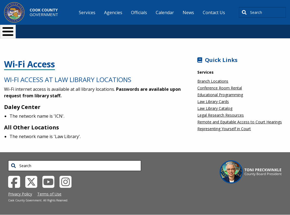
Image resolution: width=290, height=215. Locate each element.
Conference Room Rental (219, 88)
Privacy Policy (20, 194)
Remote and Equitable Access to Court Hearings (239, 121)
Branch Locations (212, 81)
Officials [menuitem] (139, 12)
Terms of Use (49, 194)
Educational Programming (220, 94)
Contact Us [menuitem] (214, 12)
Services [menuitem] (87, 12)
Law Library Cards (213, 101)
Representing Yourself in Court (224, 128)
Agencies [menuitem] (113, 12)
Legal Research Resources (220, 115)
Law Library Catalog (214, 108)
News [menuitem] (188, 12)
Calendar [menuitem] (165, 12)
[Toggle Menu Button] (8, 31)
